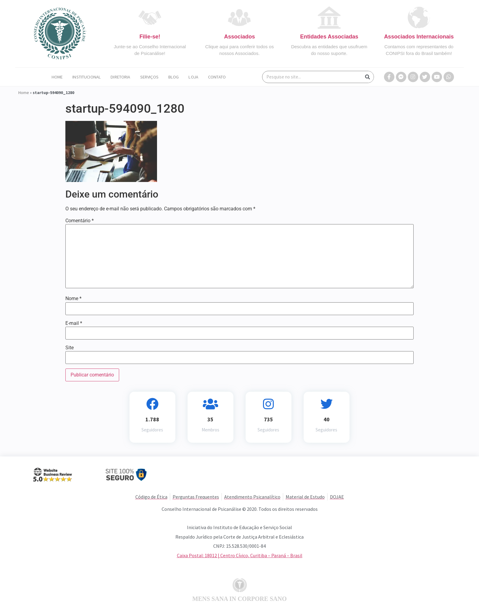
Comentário (79, 220)
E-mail (73, 323)
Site (69, 347)
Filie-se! (149, 37)
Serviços (149, 77)
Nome (73, 298)
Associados (239, 37)
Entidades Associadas (329, 37)
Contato (217, 77)
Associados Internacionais (419, 37)
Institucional (86, 77)
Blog (173, 77)
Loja (193, 77)
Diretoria (120, 77)
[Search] (367, 77)
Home (57, 77)
